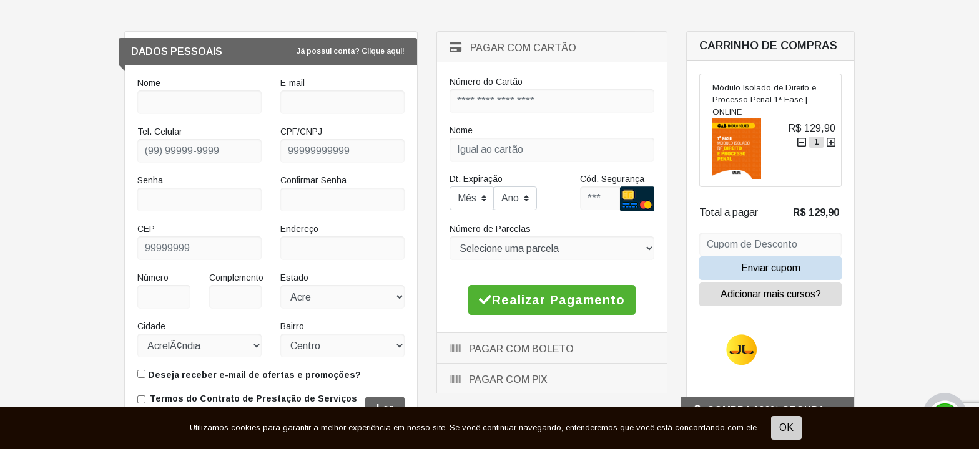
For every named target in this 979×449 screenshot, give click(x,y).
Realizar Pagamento (552, 300)
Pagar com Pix (499, 379)
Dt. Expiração (476, 179)
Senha (150, 180)
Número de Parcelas (490, 229)
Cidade (151, 326)
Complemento (236, 277)
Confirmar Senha (313, 180)
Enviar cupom (770, 268)
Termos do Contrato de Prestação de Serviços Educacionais (253, 405)
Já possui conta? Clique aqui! (351, 51)
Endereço (299, 229)
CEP (146, 229)
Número (153, 277)
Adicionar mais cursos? (771, 294)
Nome (148, 83)
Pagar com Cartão (513, 47)
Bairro (292, 326)
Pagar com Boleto (512, 349)
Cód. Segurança (612, 179)
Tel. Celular (159, 132)
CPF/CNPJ (301, 132)
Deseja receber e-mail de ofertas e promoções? (249, 375)
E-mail (292, 83)
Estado (294, 277)
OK (786, 427)
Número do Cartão (486, 82)
